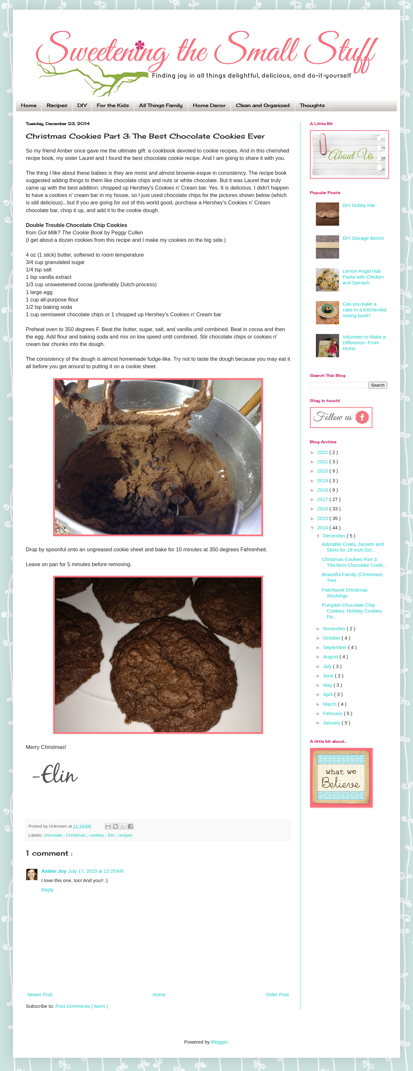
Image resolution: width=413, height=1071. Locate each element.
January (332, 722)
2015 (323, 518)
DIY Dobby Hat (359, 205)
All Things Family (161, 105)
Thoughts (312, 105)
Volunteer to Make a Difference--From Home (364, 342)
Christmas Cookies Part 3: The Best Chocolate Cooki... (354, 562)
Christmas (76, 835)
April (328, 694)
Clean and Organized (263, 105)
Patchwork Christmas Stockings (345, 592)
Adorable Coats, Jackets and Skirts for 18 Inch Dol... (353, 547)
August (331, 656)
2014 (323, 527)
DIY (81, 105)
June (329, 675)
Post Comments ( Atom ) (81, 1006)
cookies (97, 835)
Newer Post (40, 994)
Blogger (219, 1042)
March (330, 704)
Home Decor (209, 105)
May (328, 685)
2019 (323, 480)
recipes (125, 835)
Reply (47, 889)
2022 (323, 452)
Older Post (277, 994)
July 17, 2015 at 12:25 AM (96, 871)
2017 (323, 499)
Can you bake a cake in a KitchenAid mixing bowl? (365, 309)
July (328, 666)
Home (28, 105)
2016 (323, 508)
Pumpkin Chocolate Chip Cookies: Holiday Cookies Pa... (352, 610)
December (335, 535)
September (335, 647)
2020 (323, 471)
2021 (323, 461)
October (332, 638)
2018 (323, 490)
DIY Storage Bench (363, 238)
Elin (111, 835)
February (333, 713)
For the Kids (113, 105)
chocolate (54, 835)
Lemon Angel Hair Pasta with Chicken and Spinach (363, 276)
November (335, 628)
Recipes (57, 105)
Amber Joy (53, 871)
